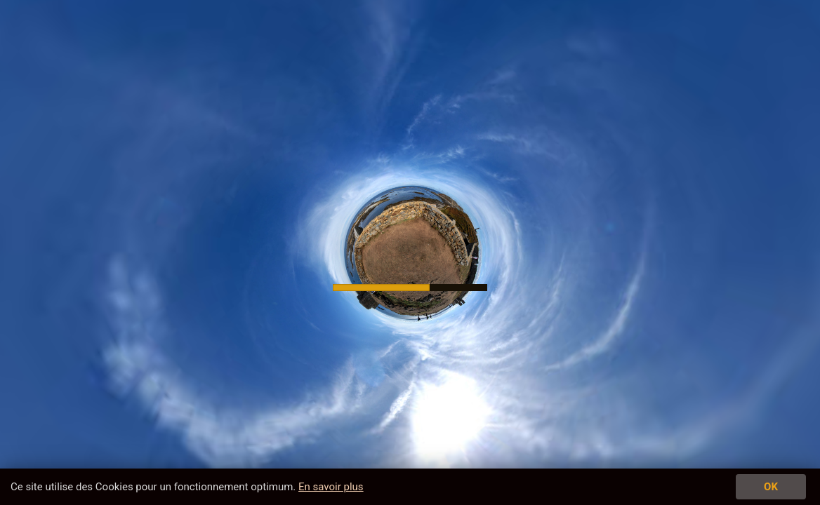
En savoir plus (331, 486)
